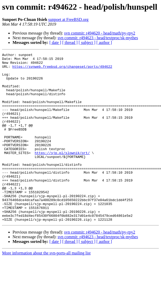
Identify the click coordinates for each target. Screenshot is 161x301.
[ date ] (55, 42)
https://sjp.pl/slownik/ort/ (62, 173)
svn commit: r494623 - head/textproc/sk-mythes (98, 38)
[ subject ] (87, 42)
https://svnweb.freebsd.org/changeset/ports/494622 (62, 69)
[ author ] (104, 42)
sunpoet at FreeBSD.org (68, 19)
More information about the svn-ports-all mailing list (46, 287)
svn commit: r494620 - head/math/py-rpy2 (99, 33)
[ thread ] (70, 42)
